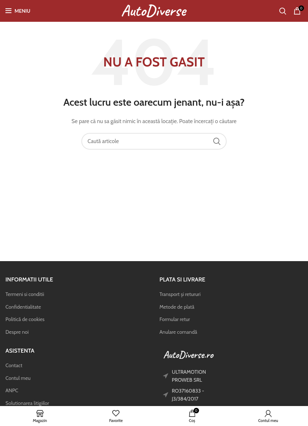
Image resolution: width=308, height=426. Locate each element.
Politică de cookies (25, 319)
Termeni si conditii (24, 294)
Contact (13, 365)
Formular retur (174, 319)
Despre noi (17, 332)
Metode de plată (176, 307)
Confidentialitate (23, 307)
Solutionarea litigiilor (27, 403)
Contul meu (18, 378)
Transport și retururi (179, 294)
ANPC (11, 390)
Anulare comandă (178, 332)
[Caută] (283, 11)
